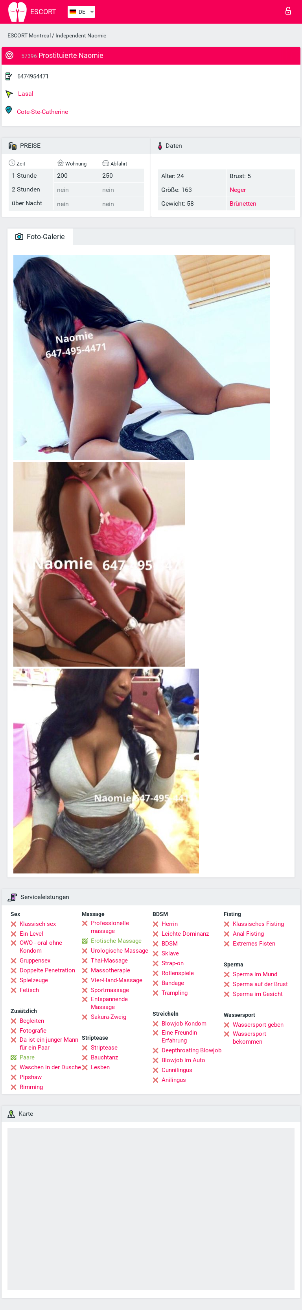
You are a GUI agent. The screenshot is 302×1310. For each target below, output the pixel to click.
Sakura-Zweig (108, 1016)
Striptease (104, 1047)
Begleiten (32, 1020)
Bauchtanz (104, 1057)
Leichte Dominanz (185, 933)
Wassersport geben (258, 1024)
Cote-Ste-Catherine (37, 110)
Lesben (100, 1067)
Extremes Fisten (254, 943)
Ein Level (31, 933)
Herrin (170, 923)
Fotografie (33, 1030)
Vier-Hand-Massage (116, 980)
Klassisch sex (38, 923)
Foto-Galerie (40, 236)
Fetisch (29, 990)
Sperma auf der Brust (260, 984)
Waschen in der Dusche (50, 1067)
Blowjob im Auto (183, 1060)
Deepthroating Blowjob (191, 1050)
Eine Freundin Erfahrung (179, 1036)
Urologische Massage (119, 950)
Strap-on (173, 963)
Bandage (173, 983)
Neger (238, 189)
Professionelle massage (110, 927)
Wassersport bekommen (249, 1037)
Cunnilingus (177, 1070)
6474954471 (33, 76)
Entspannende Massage (109, 1003)
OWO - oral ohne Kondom (41, 946)
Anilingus (174, 1079)
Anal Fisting (248, 933)
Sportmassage (110, 990)
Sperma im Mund (255, 974)
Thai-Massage (109, 960)
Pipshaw (31, 1077)
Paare (27, 1057)
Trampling (175, 992)
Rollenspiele (178, 973)
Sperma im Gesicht (258, 994)
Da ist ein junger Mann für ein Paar (49, 1043)
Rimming (31, 1087)
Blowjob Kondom (184, 1023)
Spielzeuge (34, 980)
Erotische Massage (116, 940)
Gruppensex (35, 960)
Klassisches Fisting (258, 923)
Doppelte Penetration (47, 970)
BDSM (170, 943)
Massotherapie (110, 970)
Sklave (170, 953)
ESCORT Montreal (29, 35)
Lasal (19, 94)
